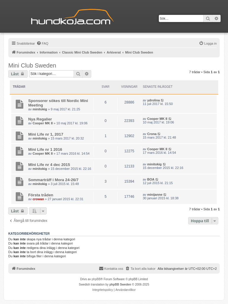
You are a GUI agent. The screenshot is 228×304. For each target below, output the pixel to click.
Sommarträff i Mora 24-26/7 (53, 180)
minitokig (40, 109)
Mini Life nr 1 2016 (45, 149)
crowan (38, 199)
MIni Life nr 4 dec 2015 (49, 164)
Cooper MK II (43, 123)
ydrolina (153, 100)
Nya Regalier (40, 119)
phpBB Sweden (120, 284)
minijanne (154, 194)
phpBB (96, 279)
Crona (152, 134)
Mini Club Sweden (32, 65)
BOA (150, 179)
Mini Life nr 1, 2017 (45, 134)
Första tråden (40, 195)
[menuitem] (42, 43)
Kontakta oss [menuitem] (111, 268)
